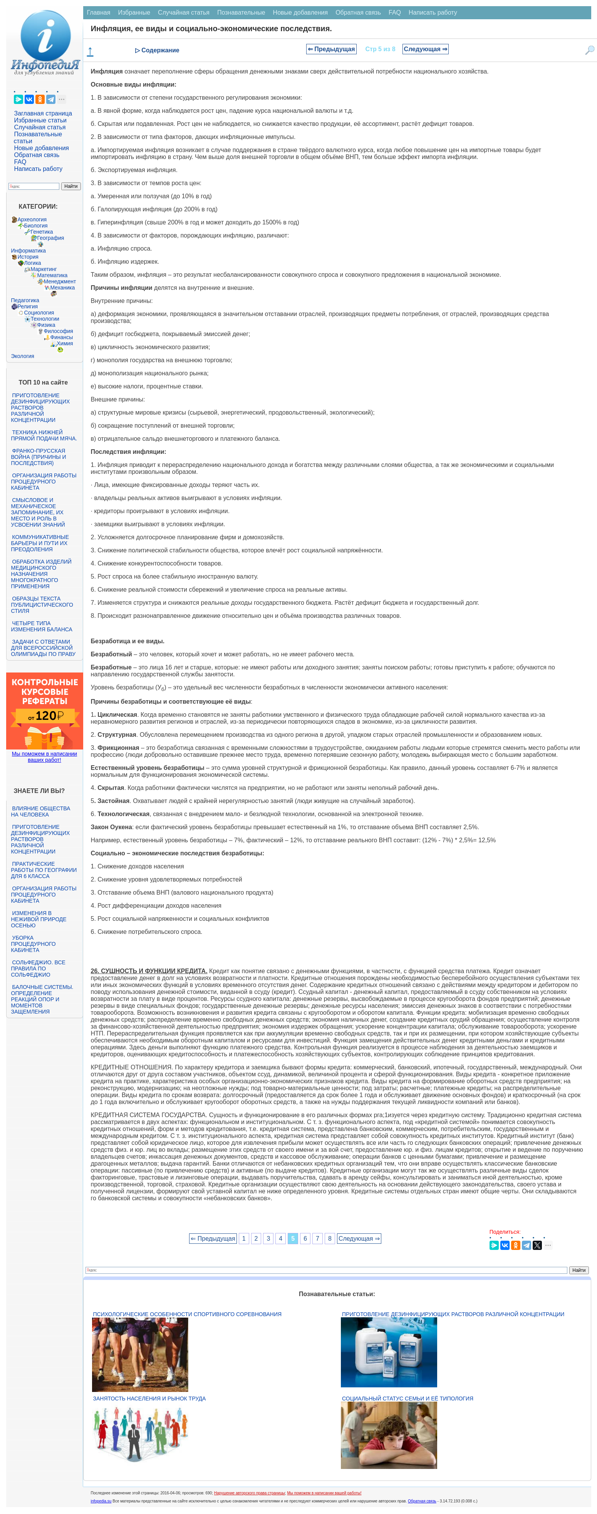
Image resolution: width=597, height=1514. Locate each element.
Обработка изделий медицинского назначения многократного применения (41, 574)
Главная (99, 12)
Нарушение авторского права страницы (249, 1493)
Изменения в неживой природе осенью (39, 919)
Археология (32, 219)
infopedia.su (101, 1501)
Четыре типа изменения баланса (41, 626)
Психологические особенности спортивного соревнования (187, 1314)
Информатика (28, 251)
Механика (62, 287)
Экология (22, 356)
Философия (58, 331)
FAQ (20, 162)
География (50, 238)
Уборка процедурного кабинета (33, 944)
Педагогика (25, 300)
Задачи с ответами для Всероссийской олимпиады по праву (43, 648)
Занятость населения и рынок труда (149, 1398)
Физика (46, 325)
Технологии (45, 319)
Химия (65, 343)
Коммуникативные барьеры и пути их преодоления (40, 543)
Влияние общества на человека (40, 811)
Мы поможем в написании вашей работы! (324, 1493)
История (28, 257)
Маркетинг (44, 269)
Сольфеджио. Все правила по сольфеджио (38, 968)
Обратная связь (37, 155)
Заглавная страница (43, 113)
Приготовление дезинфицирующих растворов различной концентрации (40, 407)
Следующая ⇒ (426, 49)
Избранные (134, 12)
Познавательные (241, 12)
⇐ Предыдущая (331, 49)
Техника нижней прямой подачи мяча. (44, 435)
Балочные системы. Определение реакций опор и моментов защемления (42, 999)
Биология (36, 225)
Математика (52, 275)
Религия (28, 306)
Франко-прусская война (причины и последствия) (38, 457)
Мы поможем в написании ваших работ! (44, 757)
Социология (39, 312)
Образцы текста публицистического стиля (42, 605)
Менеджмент (60, 281)
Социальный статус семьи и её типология (407, 1398)
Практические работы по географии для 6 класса (44, 870)
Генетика (42, 232)
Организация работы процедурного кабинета (44, 481)
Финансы (61, 337)
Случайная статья (40, 127)
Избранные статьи (40, 120)
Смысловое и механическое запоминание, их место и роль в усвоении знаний (38, 512)
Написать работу (38, 169)
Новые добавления (41, 148)
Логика (32, 263)
